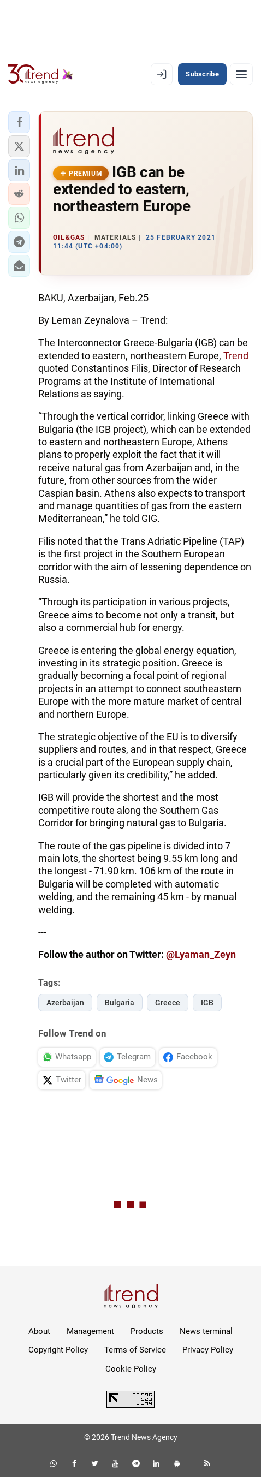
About (39, 1331)
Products (146, 1331)
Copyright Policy (58, 1350)
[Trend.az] (40, 74)
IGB (207, 1002)
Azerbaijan (65, 1002)
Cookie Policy (130, 1369)
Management (90, 1331)
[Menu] (241, 74)
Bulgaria (119, 1002)
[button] (19, 122)
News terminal (206, 1331)
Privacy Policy (207, 1350)
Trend (235, 355)
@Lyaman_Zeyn (201, 954)
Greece (167, 1002)
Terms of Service (135, 1350)
